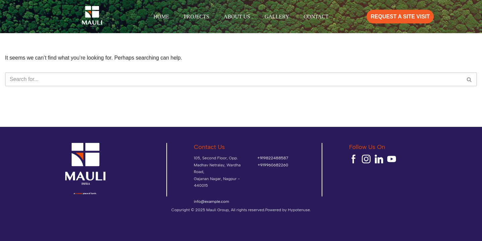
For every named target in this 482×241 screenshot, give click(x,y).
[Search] (233, 79)
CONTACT (316, 16)
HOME (161, 16)
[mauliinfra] (92, 16)
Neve (9, 233)
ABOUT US (237, 16)
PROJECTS (196, 16)
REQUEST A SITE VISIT (400, 16)
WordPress (51, 233)
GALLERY (276, 16)
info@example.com (211, 201)
